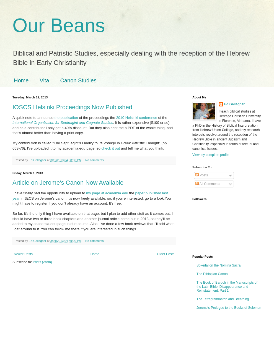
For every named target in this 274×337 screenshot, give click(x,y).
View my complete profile (210, 155)
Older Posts (165, 254)
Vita (44, 80)
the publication (66, 118)
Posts (201, 175)
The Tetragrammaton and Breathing (223, 299)
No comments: (95, 160)
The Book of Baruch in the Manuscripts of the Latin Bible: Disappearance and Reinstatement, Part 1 (227, 286)
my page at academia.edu (107, 193)
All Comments (207, 184)
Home (21, 80)
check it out (110, 148)
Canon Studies (78, 80)
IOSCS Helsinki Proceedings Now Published (72, 107)
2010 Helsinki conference (136, 118)
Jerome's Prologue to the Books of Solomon (229, 308)
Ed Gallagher (234, 104)
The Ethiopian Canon (212, 274)
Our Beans (58, 25)
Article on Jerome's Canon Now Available (67, 182)
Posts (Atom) (42, 262)
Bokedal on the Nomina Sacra (219, 265)
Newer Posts (23, 254)
